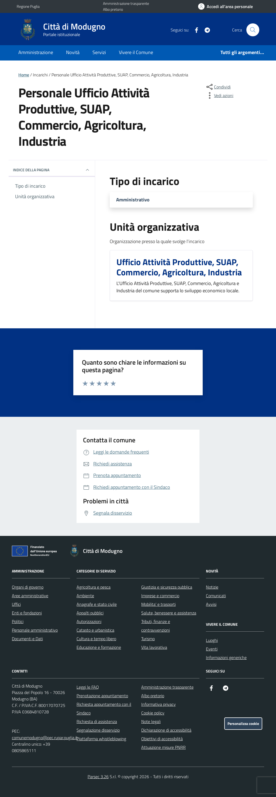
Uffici (16, 604)
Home (23, 75)
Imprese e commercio (160, 595)
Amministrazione (35, 52)
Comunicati (216, 595)
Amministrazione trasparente (126, 3)
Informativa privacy (158, 704)
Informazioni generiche (226, 657)
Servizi (99, 52)
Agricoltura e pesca (94, 587)
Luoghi (212, 640)
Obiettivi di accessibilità (162, 738)
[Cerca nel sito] (252, 29)
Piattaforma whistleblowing (101, 738)
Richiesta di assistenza (97, 721)
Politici (17, 621)
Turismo (148, 638)
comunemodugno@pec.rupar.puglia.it (45, 737)
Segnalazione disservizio (98, 730)
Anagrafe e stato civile (97, 604)
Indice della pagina (52, 170)
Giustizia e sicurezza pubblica (166, 587)
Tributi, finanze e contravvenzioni (155, 625)
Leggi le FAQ (88, 687)
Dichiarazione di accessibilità (166, 730)
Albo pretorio (113, 9)
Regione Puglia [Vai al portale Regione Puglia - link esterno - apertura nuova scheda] (28, 6)
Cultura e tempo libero (96, 638)
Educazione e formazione (99, 647)
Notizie (212, 587)
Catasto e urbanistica (95, 630)
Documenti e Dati (27, 638)
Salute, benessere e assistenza (168, 613)
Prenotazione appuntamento (102, 695)
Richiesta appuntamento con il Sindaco (104, 708)
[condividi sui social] (218, 87)
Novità (73, 52)
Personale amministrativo (35, 630)
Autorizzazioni (89, 621)
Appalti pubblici (90, 613)
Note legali (151, 721)
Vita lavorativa (154, 647)
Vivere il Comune (136, 52)
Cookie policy (152, 713)
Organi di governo (27, 587)
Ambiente (85, 595)
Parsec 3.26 (98, 776)
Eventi (212, 649)
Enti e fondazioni (27, 613)
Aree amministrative (30, 595)
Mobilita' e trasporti (158, 604)
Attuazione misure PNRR (163, 747)
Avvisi (211, 604)
